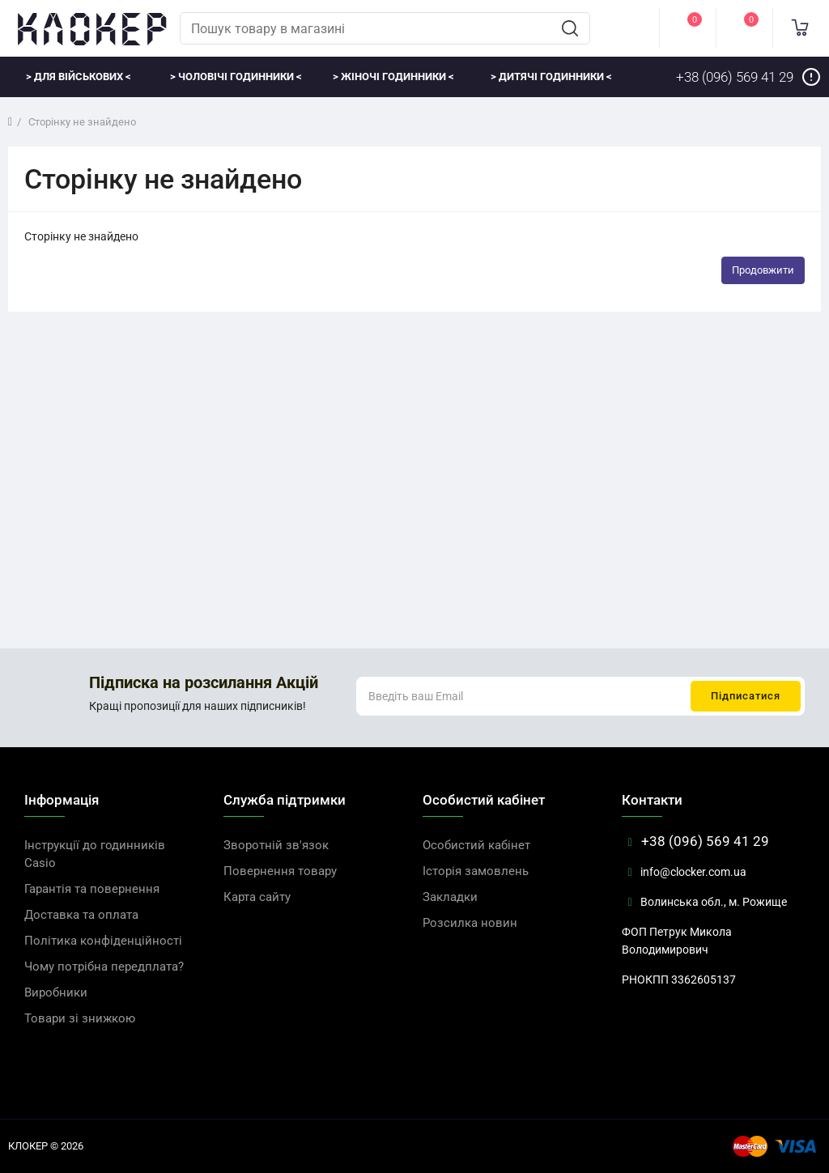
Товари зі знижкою (79, 1018)
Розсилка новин (470, 923)
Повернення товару (280, 871)
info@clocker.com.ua (684, 871)
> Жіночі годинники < (393, 76)
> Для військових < (78, 76)
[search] (570, 28)
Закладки (450, 897)
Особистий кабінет (476, 845)
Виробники (55, 992)
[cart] (800, 28)
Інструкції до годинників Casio (94, 854)
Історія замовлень (476, 871)
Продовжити (763, 270)
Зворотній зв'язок (276, 845)
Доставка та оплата (81, 914)
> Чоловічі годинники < (236, 76)
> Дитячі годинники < (551, 76)
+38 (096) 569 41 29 (695, 841)
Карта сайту (257, 897)
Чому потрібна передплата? (104, 966)
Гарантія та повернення (91, 889)
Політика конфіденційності (103, 940)
